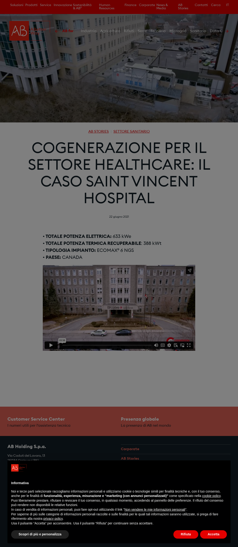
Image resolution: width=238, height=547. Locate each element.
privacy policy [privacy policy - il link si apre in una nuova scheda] (53, 518)
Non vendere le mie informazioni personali (154, 509)
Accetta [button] (213, 534)
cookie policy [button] (211, 496)
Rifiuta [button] (186, 534)
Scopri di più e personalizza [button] (40, 534)
